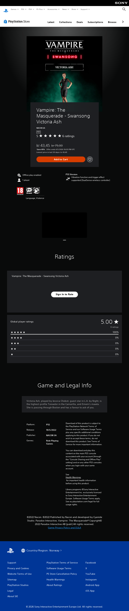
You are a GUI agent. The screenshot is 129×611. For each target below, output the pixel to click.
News (64, 9)
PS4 (30, 9)
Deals (80, 18)
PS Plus (39, 9)
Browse (112, 18)
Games (13, 9)
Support (83, 9)
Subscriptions (95, 18)
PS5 (22, 9)
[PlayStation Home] (6, 9)
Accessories (52, 9)
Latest (51, 18)
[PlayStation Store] (17, 18)
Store (73, 9)
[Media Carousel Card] (64, 222)
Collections (65, 18)
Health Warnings (73, 474)
